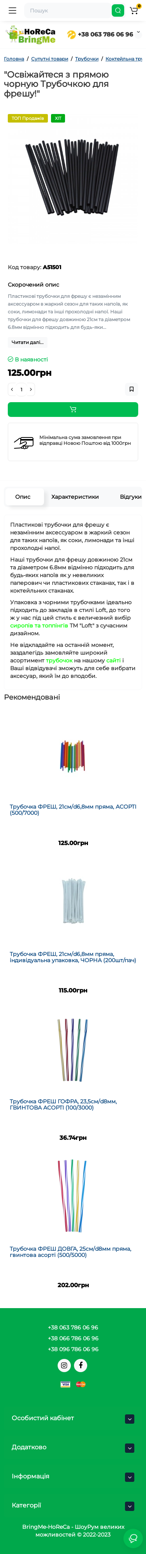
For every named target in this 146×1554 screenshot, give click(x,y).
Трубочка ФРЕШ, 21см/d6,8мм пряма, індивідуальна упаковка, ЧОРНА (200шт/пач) (73, 957)
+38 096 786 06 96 (73, 1349)
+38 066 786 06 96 (73, 1338)
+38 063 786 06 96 (100, 34)
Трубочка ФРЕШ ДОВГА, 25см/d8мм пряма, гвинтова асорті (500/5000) (70, 1251)
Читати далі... (28, 342)
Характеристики (75, 496)
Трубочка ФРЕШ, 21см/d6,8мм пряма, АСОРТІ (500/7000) (73, 809)
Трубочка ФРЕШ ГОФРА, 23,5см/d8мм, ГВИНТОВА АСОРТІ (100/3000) (63, 1104)
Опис (22, 496)
